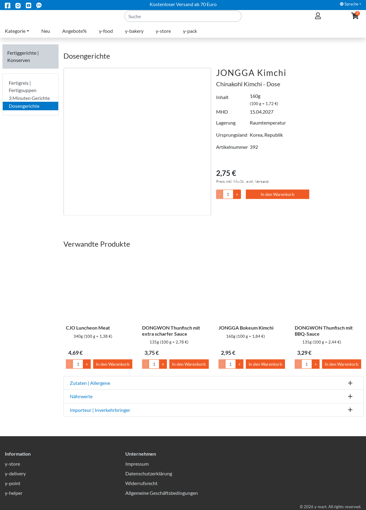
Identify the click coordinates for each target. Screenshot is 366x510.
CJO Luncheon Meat (88, 327)
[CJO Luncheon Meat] (99, 288)
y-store (163, 38)
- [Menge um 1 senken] (69, 364)
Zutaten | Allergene (90, 383)
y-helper (13, 493)
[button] (355, 20)
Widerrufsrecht (141, 483)
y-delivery (15, 473)
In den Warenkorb (277, 194)
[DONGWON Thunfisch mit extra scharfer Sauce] (175, 288)
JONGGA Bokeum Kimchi (246, 327)
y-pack (190, 38)
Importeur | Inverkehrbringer (100, 410)
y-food (106, 38)
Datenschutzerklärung (148, 473)
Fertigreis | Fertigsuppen (22, 86)
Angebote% (74, 38)
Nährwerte (81, 396)
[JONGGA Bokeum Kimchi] (251, 288)
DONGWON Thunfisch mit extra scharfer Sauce (171, 330)
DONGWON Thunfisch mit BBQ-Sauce (324, 330)
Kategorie (15, 38)
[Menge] (228, 194)
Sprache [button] (349, 4)
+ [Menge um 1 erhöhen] (87, 364)
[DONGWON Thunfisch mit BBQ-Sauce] (328, 288)
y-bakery (134, 38)
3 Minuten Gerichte (29, 98)
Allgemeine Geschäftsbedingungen (161, 493)
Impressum (137, 464)
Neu (45, 38)
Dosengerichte (24, 106)
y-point (12, 483)
